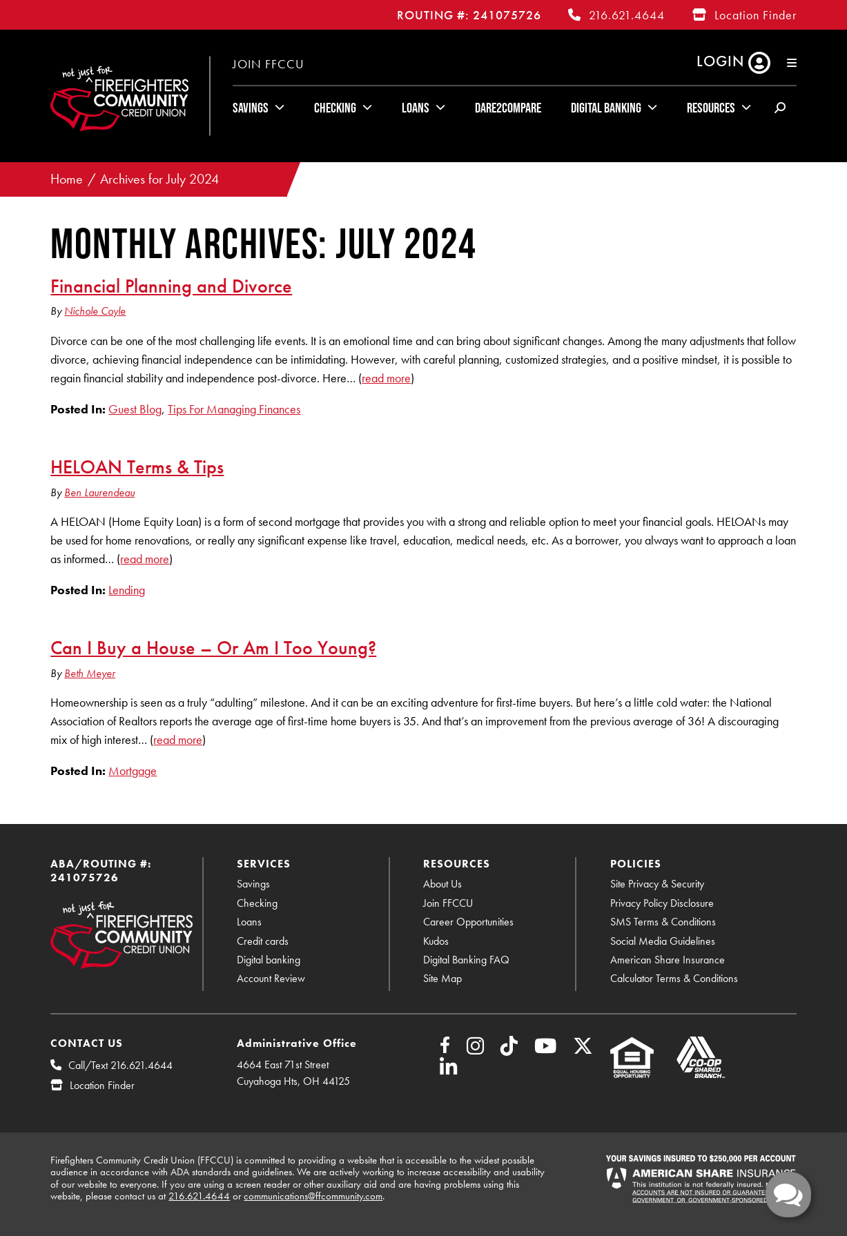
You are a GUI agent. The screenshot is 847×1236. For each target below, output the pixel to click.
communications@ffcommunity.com (313, 1196)
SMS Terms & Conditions (663, 921)
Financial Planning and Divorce (171, 285)
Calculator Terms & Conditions (674, 978)
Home (66, 179)
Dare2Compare (508, 107)
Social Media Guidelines (662, 941)
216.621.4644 (627, 15)
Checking (335, 107)
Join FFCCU (268, 64)
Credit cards (263, 941)
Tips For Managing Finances (234, 409)
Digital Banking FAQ (466, 959)
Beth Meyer (89, 673)
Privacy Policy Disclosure (662, 903)
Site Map (442, 978)
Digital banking (268, 959)
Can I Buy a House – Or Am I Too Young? (213, 647)
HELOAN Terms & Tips (137, 466)
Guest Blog (135, 409)
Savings (251, 107)
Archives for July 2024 (159, 179)
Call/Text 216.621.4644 (120, 1065)
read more (386, 378)
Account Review (271, 978)
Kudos (436, 941)
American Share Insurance (667, 959)
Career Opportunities (468, 921)
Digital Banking (606, 107)
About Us (442, 883)
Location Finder (755, 15)
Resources (711, 107)
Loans (415, 107)
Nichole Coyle (95, 311)
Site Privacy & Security (657, 883)
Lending (126, 590)
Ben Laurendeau (99, 492)
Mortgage (132, 770)
